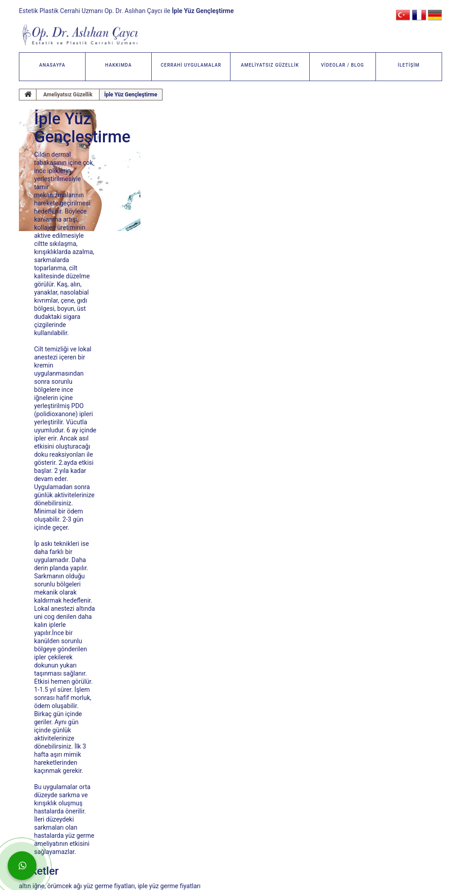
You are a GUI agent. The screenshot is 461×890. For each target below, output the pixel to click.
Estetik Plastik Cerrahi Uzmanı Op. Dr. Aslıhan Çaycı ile (126, 10)
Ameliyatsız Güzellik (67, 94)
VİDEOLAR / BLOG (342, 65)
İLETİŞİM (409, 65)
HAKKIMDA (118, 65)
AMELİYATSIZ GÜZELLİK (270, 65)
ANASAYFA (52, 65)
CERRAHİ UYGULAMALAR (191, 65)
